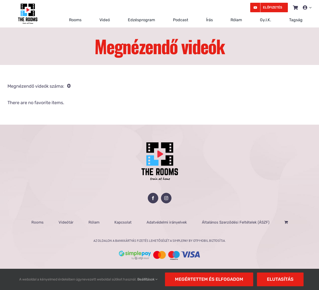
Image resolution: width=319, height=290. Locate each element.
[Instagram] (166, 198)
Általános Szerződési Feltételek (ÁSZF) (235, 222)
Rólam (93, 222)
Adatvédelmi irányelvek (167, 222)
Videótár (66, 222)
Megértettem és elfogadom (209, 279)
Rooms (37, 222)
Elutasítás (280, 279)
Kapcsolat (123, 222)
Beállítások (147, 279)
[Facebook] (153, 198)
